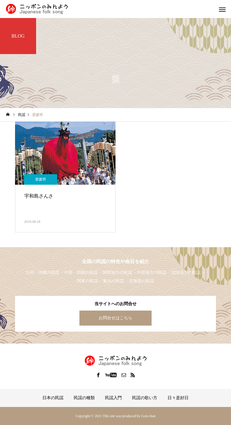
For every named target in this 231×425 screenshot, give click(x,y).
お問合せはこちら (115, 318)
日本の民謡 (52, 398)
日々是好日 (178, 398)
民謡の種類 (84, 398)
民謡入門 (113, 398)
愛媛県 (40, 179)
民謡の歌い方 (144, 398)
